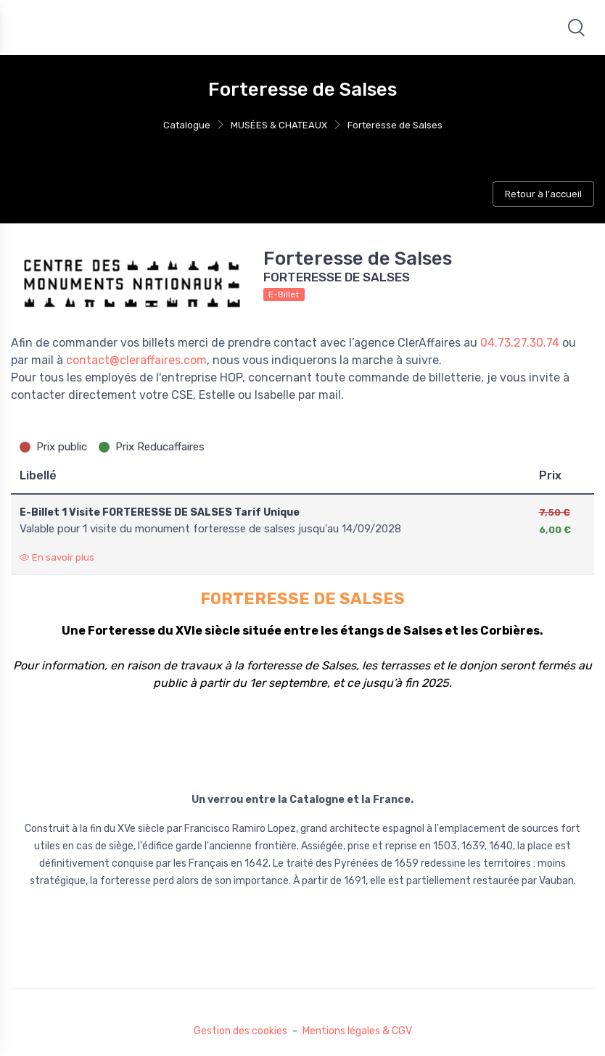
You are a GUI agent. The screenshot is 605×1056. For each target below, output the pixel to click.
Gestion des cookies (240, 1031)
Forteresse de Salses (395, 125)
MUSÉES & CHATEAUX (279, 125)
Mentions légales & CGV (357, 1031)
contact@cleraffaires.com (136, 360)
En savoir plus (57, 557)
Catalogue (186, 125)
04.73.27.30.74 (519, 343)
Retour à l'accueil (543, 194)
